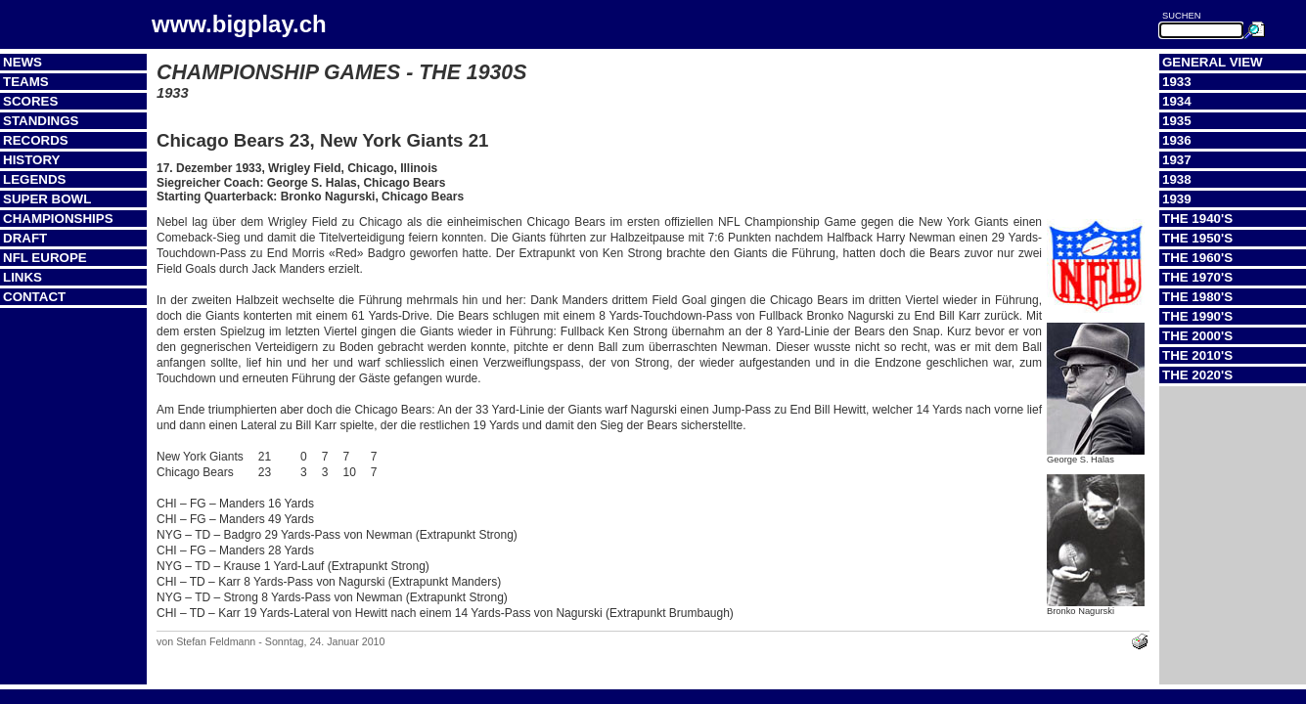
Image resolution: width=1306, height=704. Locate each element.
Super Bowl (47, 199)
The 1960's (1197, 257)
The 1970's (1197, 277)
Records (35, 140)
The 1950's (1197, 238)
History (32, 160)
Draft (25, 238)
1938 (1177, 179)
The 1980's (1197, 296)
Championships (58, 218)
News (22, 62)
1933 (1177, 81)
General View (1212, 62)
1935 (1177, 120)
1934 (1177, 101)
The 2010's (1197, 355)
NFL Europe (45, 257)
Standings (41, 120)
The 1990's (1197, 316)
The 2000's (1197, 336)
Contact (34, 296)
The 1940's (1197, 218)
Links (22, 277)
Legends (34, 179)
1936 (1177, 140)
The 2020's (1197, 375)
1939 (1177, 199)
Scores (30, 101)
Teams (26, 81)
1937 (1177, 160)
